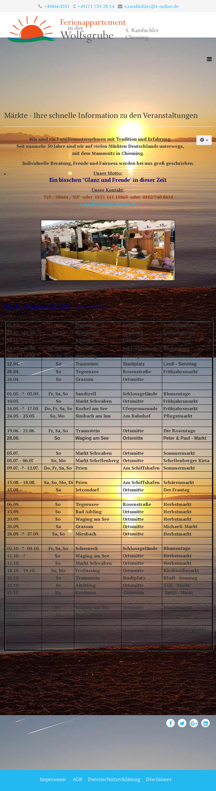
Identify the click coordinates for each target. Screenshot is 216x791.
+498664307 (57, 6)
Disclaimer (158, 779)
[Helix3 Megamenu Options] (209, 59)
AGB (77, 779)
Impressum (53, 779)
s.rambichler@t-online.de (151, 6)
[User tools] (204, 140)
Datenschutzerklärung (114, 779)
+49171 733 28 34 (95, 6)
